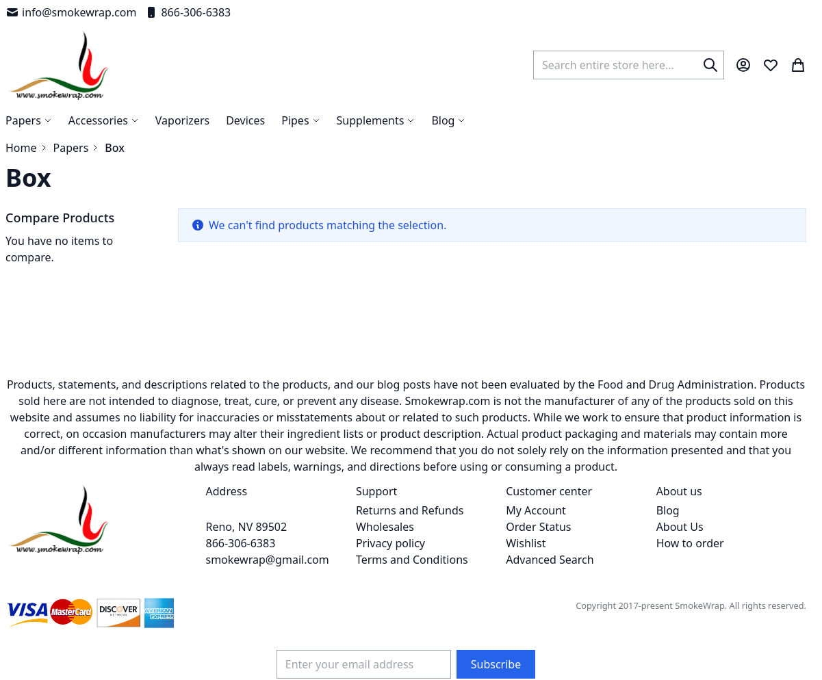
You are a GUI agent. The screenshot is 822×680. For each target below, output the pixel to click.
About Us (680, 526)
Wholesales (385, 526)
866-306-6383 (187, 12)
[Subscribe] (496, 664)
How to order (690, 543)
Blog (668, 510)
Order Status (538, 526)
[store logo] (58, 65)
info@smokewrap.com (70, 12)
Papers (71, 147)
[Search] (710, 65)
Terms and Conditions (412, 559)
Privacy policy (390, 543)
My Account (536, 510)
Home (21, 147)
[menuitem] (448, 120)
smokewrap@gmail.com (267, 559)
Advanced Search (549, 559)
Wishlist (525, 543)
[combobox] (628, 65)
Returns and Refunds (410, 510)
